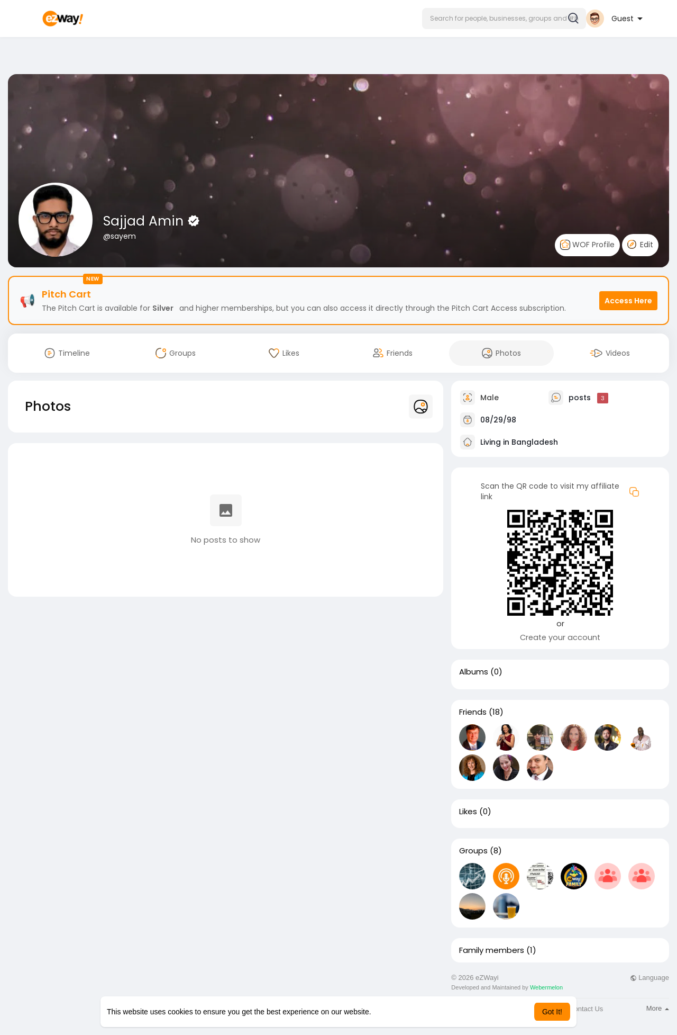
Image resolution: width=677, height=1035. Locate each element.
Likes (468, 811)
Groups (473, 851)
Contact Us (586, 1008)
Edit (640, 244)
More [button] (657, 1008)
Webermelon (546, 987)
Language (649, 977)
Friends (473, 712)
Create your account (560, 637)
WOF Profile (587, 244)
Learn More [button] (392, 1011)
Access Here (628, 300)
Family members (491, 950)
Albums (473, 672)
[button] (504, 18)
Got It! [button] (552, 1011)
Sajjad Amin (145, 221)
